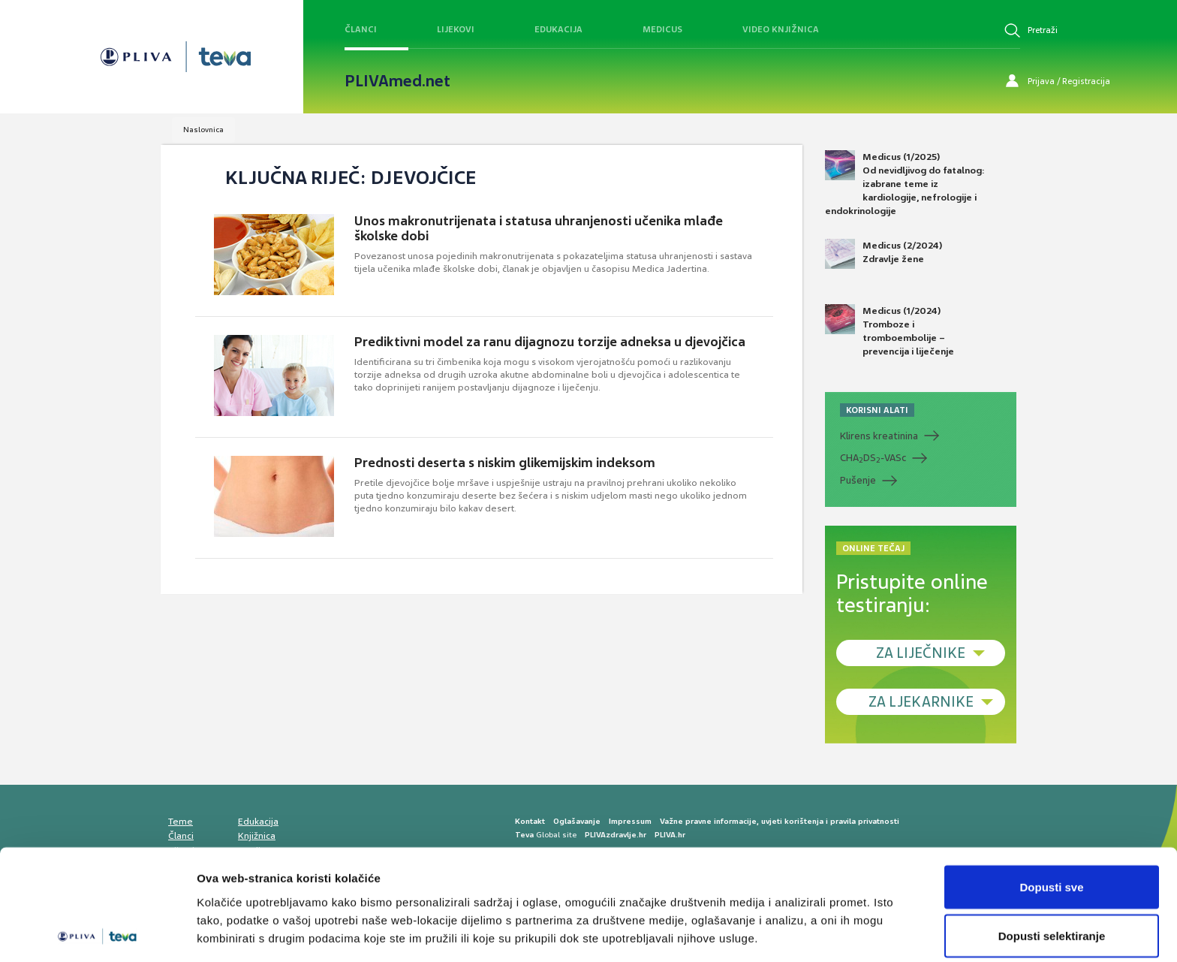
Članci (361, 29)
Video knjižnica (780, 29)
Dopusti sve (1051, 823)
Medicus (662, 29)
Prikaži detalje (777, 923)
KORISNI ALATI (877, 410)
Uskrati (1052, 921)
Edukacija (558, 29)
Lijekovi (455, 29)
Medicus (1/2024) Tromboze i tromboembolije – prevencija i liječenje (889, 331)
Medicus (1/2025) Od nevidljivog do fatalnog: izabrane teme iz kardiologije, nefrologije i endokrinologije (905, 184)
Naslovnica (203, 129)
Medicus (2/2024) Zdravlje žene (883, 254)
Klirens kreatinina (879, 436)
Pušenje (858, 480)
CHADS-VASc (873, 458)
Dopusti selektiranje (1052, 873)
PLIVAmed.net (397, 81)
